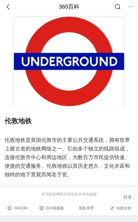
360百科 (69, 7)
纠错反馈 (120, 208)
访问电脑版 (52, 208)
